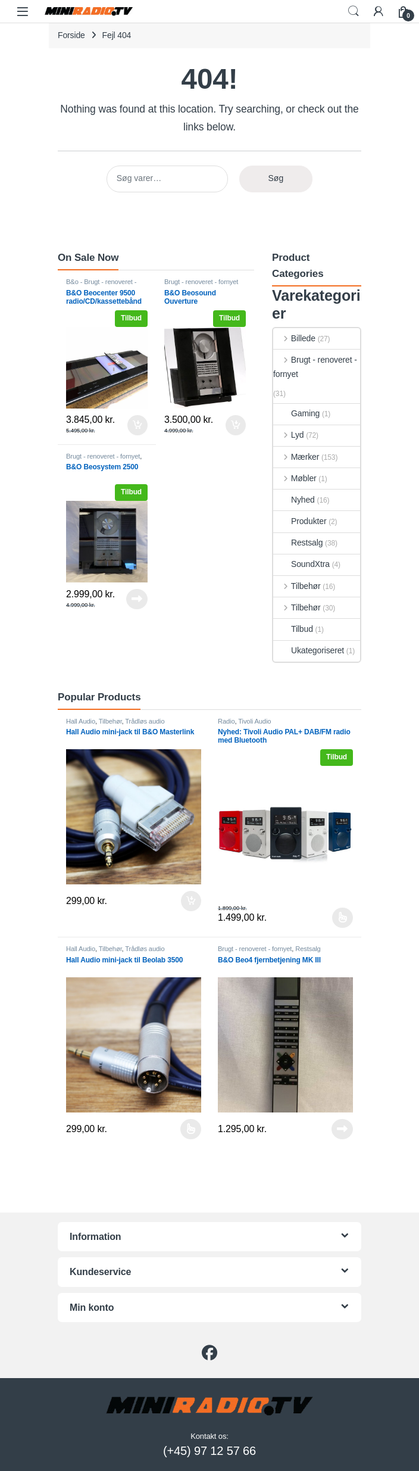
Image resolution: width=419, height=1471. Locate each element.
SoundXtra (301, 564)
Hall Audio (80, 721)
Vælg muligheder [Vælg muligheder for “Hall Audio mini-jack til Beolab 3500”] (190, 1129)
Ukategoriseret (308, 650)
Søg (276, 178)
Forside (71, 35)
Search (353, 11)
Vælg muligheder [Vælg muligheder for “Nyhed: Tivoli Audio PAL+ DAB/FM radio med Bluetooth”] (342, 918)
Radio (226, 721)
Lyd (288, 435)
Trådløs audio (144, 721)
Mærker (296, 457)
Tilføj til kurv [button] (137, 425)
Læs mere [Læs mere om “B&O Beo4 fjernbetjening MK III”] (342, 1129)
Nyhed (294, 499)
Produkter (299, 521)
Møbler (295, 478)
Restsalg (298, 542)
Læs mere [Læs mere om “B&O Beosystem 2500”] (137, 599)
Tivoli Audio (254, 721)
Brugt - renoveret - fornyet (201, 281)
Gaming (296, 413)
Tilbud (293, 629)
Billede (294, 338)
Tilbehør (297, 586)
